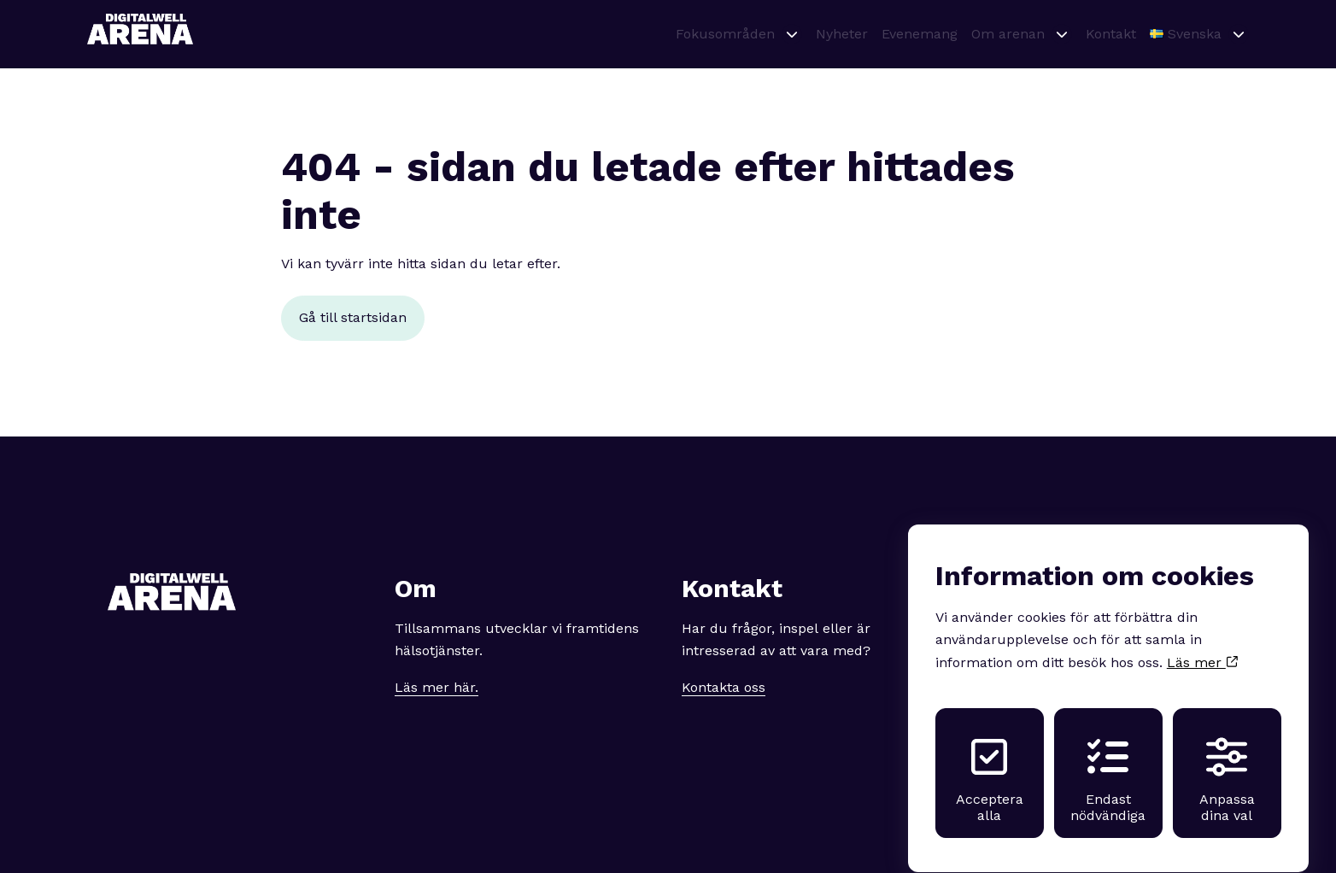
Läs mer (1202, 647)
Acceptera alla (989, 764)
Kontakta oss (723, 687)
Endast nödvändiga (1108, 764)
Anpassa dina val (1227, 764)
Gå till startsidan (353, 317)
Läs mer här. (436, 687)
